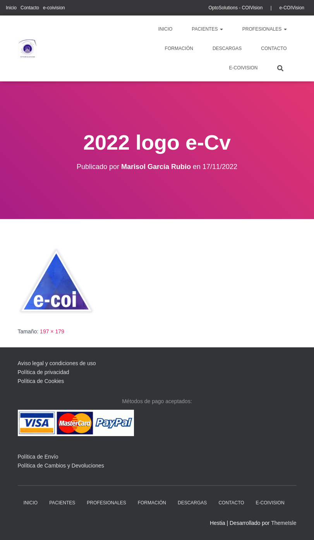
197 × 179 (52, 331)
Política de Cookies (41, 381)
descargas (227, 48)
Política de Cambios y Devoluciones (61, 465)
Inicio (11, 7)
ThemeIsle (283, 523)
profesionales (264, 29)
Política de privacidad (43, 372)
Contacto (30, 7)
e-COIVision (292, 7)
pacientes (207, 29)
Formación (179, 48)
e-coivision (54, 7)
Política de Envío (38, 457)
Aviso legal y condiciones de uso (57, 363)
